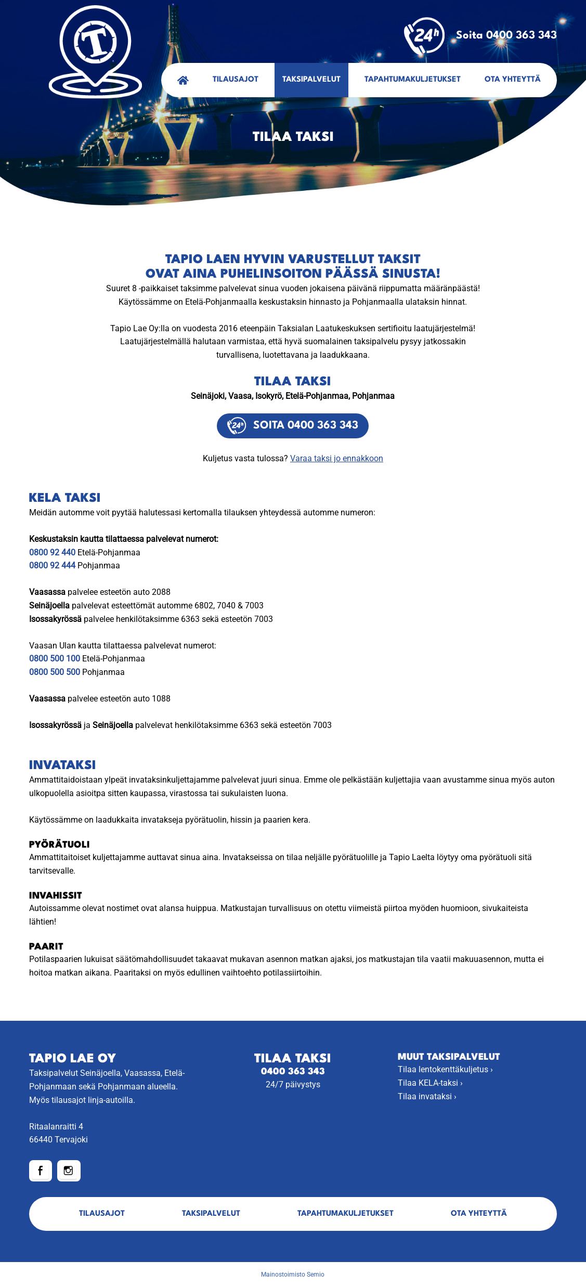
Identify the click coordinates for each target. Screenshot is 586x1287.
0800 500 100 (54, 659)
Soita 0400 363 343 (480, 36)
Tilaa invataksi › (427, 1096)
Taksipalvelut (311, 80)
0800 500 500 (54, 672)
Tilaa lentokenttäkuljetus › (445, 1069)
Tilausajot (235, 80)
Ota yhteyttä (513, 80)
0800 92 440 (52, 552)
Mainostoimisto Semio (292, 1274)
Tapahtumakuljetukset (412, 80)
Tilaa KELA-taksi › (430, 1083)
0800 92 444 (52, 565)
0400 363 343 (293, 1072)
